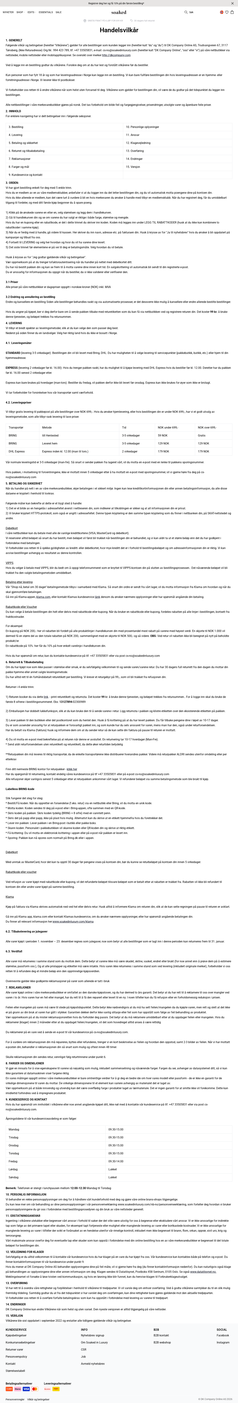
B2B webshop (162, 1342)
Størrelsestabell (15, 1371)
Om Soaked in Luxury (94, 1342)
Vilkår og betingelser (38, 1399)
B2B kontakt (161, 1335)
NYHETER (8, 12)
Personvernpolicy (16, 1356)
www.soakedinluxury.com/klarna (73, 921)
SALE (58, 12)
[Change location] (222, 12)
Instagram (223, 1342)
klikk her (72, 769)
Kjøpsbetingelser (16, 1335)
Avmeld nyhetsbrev (93, 1363)
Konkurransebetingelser (20, 1342)
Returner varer (14, 1349)
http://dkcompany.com (116, 55)
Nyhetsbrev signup (92, 1335)
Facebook (223, 1335)
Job (83, 1356)
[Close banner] (232, 3)
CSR (83, 1349)
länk (97, 597)
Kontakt (10, 1363)
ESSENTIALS (46, 12)
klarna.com (43, 597)
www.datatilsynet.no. (203, 1271)
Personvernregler (15, 1399)
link (46, 697)
